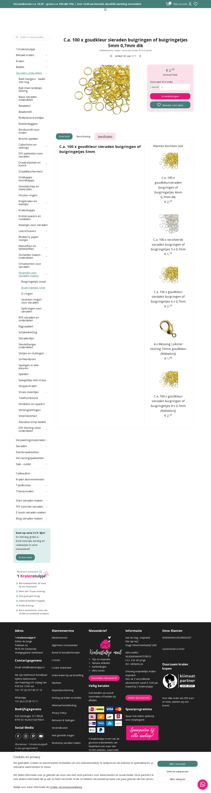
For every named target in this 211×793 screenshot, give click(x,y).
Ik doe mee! (25, 557)
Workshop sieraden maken (66, 742)
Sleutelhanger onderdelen (27, 346)
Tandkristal (32, 485)
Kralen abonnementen (30, 479)
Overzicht (64, 136)
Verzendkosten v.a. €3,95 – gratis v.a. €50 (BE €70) (43, 4)
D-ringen (27, 294)
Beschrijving (83, 136)
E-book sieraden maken (31, 512)
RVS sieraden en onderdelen (29, 319)
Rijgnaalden (26, 326)
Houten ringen (28, 195)
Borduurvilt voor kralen (29, 131)
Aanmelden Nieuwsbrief (104, 678)
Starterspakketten (27, 452)
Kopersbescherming (62, 690)
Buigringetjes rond (33, 287)
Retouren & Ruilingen (63, 720)
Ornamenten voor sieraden (30, 265)
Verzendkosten (60, 727)
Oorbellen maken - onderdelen (33, 256)
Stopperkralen (28, 386)
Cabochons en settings (33, 146)
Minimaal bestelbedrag (64, 705)
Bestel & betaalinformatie (66, 652)
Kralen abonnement (139, 697)
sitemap (117, 787)
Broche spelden (28, 139)
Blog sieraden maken (32, 518)
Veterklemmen (28, 416)
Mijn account (182, 4)
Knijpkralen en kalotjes (33, 202)
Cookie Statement (61, 667)
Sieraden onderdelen (32, 73)
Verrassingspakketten (30, 458)
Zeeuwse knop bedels (32, 422)
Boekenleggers (28, 124)
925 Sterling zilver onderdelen (33, 429)
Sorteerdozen (27, 359)
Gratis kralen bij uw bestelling (67, 675)
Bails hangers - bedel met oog (32, 80)
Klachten (56, 682)
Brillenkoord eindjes (31, 118)
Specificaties (105, 136)
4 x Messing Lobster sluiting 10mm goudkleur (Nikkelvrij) (168, 349)
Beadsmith (25, 112)
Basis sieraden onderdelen (28, 98)
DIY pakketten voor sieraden (31, 155)
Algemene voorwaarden (65, 645)
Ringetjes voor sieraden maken (33, 274)
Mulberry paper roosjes (29, 238)
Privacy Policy (59, 712)
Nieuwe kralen (32, 55)
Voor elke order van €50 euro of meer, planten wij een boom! (178, 701)
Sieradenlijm (26, 338)
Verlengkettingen (30, 410)
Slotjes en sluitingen (33, 353)
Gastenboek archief (173, 648)
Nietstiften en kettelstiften (33, 247)
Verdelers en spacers (32, 404)
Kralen (32, 61)
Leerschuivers (33, 231)
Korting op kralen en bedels (66, 697)
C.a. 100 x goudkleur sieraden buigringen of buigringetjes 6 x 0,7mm (168, 297)
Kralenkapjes (27, 210)
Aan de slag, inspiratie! (137, 637)
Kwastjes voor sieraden (33, 225)
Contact (56, 660)
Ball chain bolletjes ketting (30, 89)
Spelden (24, 374)
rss (124, 787)
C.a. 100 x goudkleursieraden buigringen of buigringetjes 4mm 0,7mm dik (168, 187)
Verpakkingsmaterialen (32, 440)
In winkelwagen (170, 96)
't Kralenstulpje (25, 49)
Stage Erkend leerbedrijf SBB (141, 645)
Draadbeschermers (31, 171)
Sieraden (32, 446)
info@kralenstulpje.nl (33, 667)
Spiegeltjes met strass (32, 380)
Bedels (32, 67)
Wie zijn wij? (131, 641)
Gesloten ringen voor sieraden (31, 301)
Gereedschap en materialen (29, 188)
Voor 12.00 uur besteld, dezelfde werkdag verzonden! (109, 4)
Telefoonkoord (28, 398)
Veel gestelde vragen (63, 735)
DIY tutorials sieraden (32, 506)
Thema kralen (32, 491)
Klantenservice (59, 637)
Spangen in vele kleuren (29, 366)
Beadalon (24, 106)
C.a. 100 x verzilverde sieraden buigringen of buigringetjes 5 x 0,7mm (168, 244)
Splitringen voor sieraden (31, 310)
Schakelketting (28, 332)
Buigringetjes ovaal (33, 281)
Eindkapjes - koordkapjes (26, 178)
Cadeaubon (23, 473)
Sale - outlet (32, 464)
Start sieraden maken (32, 500)
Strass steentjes (33, 392)
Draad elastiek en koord (33, 164)
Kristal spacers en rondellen (30, 217)
